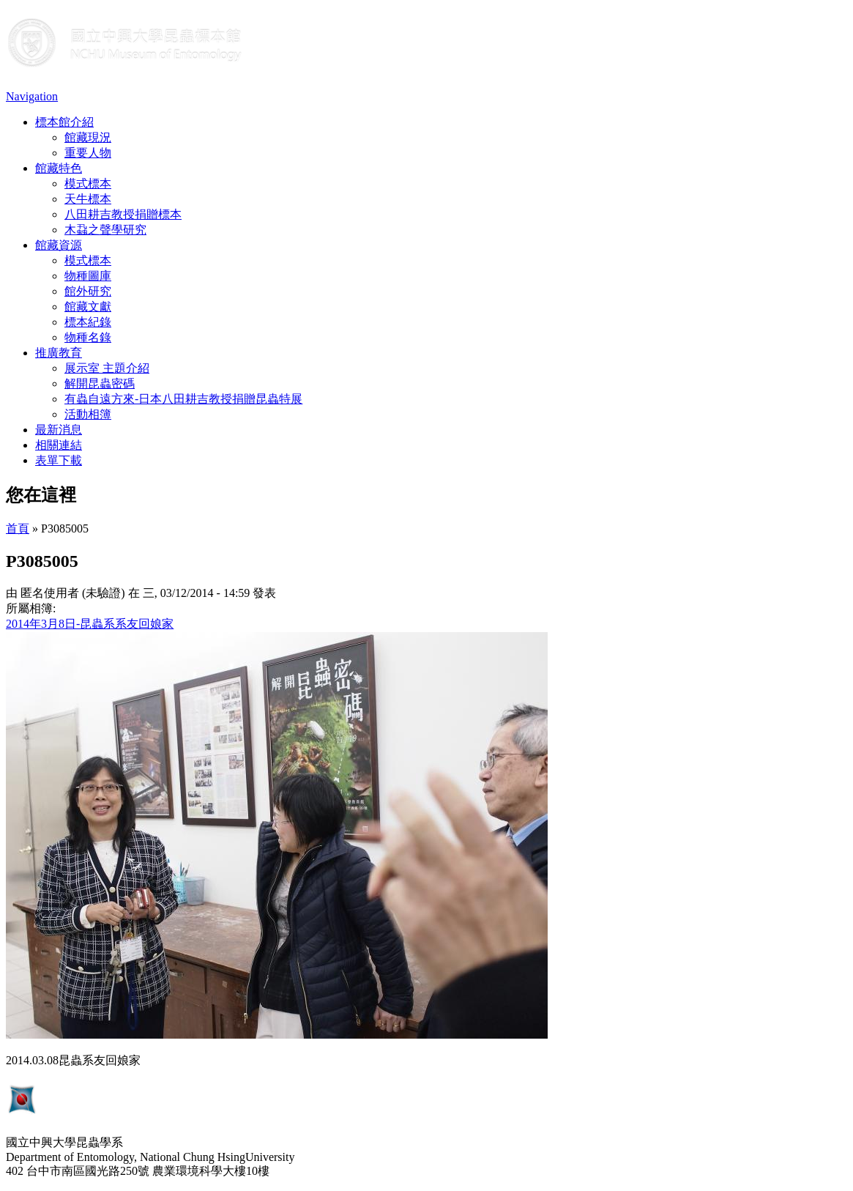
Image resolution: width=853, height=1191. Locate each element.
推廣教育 (58, 352)
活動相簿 (87, 414)
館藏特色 (58, 168)
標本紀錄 (87, 322)
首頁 (17, 528)
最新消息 (58, 429)
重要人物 (87, 152)
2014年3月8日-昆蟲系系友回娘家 (90, 623)
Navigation (32, 96)
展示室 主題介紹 (106, 368)
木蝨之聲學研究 (105, 229)
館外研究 (87, 291)
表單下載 (58, 460)
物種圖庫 (87, 276)
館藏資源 (58, 245)
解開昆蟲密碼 (99, 383)
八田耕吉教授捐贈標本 (123, 214)
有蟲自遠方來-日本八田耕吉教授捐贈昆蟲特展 (183, 399)
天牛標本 (87, 199)
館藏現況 (87, 137)
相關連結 (58, 445)
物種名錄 (87, 337)
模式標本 (87, 183)
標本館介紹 (64, 122)
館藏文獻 (87, 306)
